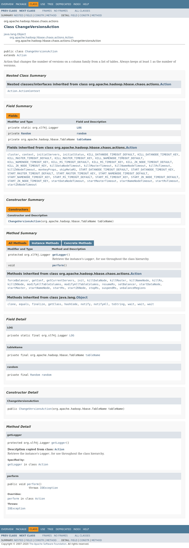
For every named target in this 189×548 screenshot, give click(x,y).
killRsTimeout (159, 165)
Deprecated (63, 4)
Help (86, 4)
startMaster (16, 287)
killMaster (118, 280)
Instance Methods (45, 243)
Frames (47, 10)
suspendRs (109, 287)
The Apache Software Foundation (48, 544)
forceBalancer (18, 280)
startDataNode (149, 284)
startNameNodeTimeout (136, 180)
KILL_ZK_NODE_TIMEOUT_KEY (27, 165)
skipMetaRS (68, 169)
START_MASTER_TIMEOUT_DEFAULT (30, 173)
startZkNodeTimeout (22, 184)
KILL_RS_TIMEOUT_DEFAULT (70, 162)
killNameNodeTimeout (130, 165)
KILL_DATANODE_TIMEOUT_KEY (158, 154)
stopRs (94, 287)
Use (42, 4)
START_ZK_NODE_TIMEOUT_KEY (28, 180)
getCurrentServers (60, 280)
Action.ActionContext (24, 90)
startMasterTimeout (101, 180)
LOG (79, 127)
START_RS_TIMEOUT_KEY (111, 177)
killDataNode (97, 280)
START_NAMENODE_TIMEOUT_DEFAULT (123, 173)
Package (21, 4)
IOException (49, 487)
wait (131, 304)
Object (82, 297)
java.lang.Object (15, 34)
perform (58, 265)
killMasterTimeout (97, 165)
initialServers (48, 154)
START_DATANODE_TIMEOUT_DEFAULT (103, 169)
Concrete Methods (78, 243)
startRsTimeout (166, 180)
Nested (18, 15)
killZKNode (16, 284)
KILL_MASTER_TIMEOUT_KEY (73, 158)
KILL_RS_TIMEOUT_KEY (107, 162)
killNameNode (139, 280)
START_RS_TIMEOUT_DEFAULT (72, 177)
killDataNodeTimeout (65, 165)
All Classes (82, 10)
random (82, 133)
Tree (50, 4)
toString (118, 304)
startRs (58, 287)
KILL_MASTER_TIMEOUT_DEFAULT (29, 158)
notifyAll (101, 304)
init (80, 280)
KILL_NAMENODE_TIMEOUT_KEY (28, 162)
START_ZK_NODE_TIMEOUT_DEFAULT (154, 177)
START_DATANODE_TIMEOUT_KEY (152, 169)
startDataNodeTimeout (67, 180)
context (28, 154)
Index (77, 4)
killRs (157, 280)
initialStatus (73, 154)
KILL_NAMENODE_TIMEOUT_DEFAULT (118, 158)
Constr (39, 15)
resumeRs (108, 284)
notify (85, 304)
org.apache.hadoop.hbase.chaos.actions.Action (41, 37)
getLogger (59, 254)
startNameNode (39, 287)
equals (24, 304)
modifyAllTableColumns (44, 284)
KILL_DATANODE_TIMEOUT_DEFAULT (110, 154)
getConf (37, 280)
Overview (7, 4)
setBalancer (127, 284)
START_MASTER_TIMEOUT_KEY (75, 173)
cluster (13, 154)
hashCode (70, 304)
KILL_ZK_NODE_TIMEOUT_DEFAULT (149, 162)
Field (28, 15)
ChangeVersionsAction (41, 51)
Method (51, 15)
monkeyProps (47, 169)
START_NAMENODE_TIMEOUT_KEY (29, 177)
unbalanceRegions (133, 287)
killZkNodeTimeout (21, 169)
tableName (84, 139)
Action (22, 55)
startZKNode (77, 287)
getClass (54, 304)
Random (26, 133)
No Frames (61, 10)
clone (12, 304)
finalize (38, 304)
